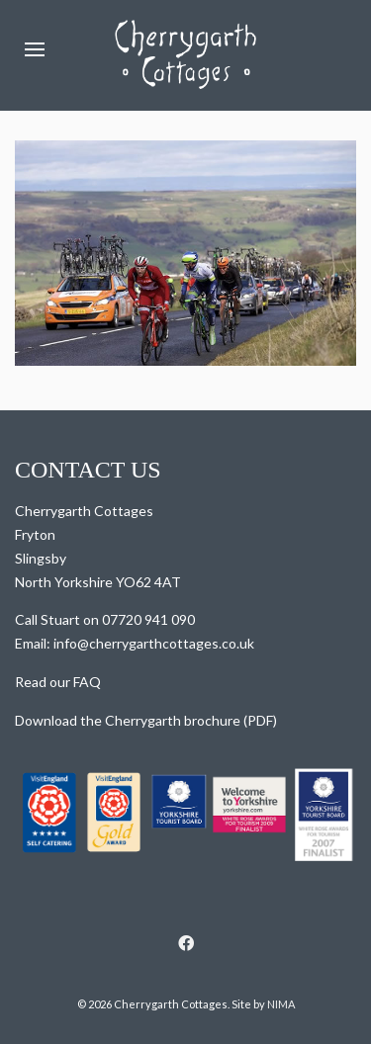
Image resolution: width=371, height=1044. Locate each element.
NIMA (281, 1004)
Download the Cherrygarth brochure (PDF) (146, 720)
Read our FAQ (58, 681)
